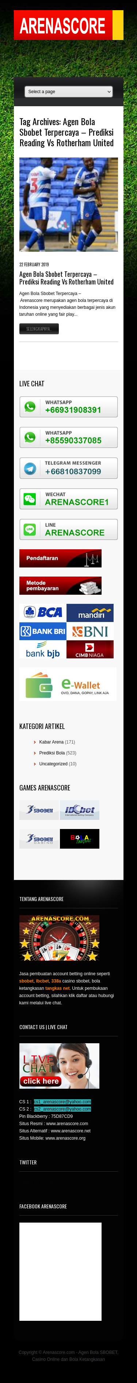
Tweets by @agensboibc (43, 1182)
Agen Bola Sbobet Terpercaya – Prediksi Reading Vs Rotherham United (66, 278)
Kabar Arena (51, 742)
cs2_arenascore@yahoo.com (62, 1109)
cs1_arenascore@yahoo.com (62, 1101)
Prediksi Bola (52, 753)
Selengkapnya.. (39, 329)
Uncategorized (53, 763)
